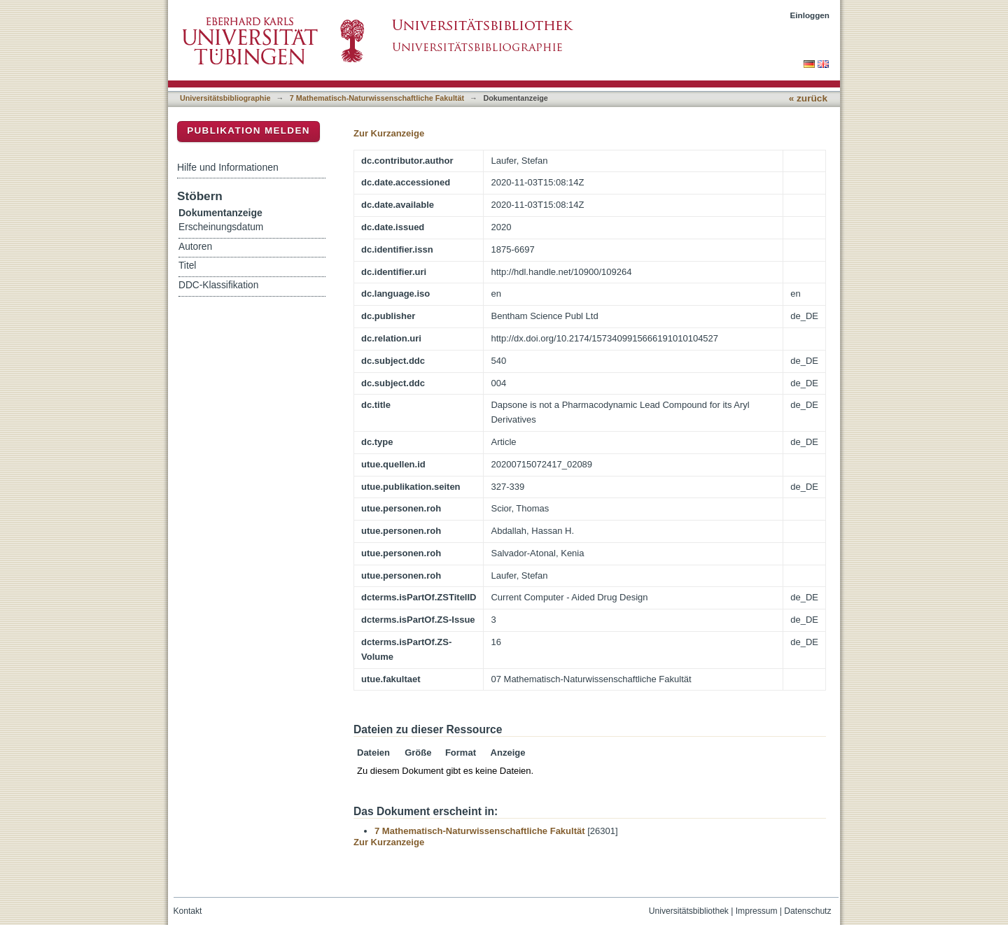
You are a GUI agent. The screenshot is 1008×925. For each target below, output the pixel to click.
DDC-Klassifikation (218, 285)
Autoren (195, 246)
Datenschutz (807, 911)
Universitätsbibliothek (689, 911)
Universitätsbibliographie (225, 98)
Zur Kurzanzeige (389, 133)
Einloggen (810, 15)
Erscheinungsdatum (220, 227)
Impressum (757, 911)
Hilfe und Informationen (228, 167)
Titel (187, 265)
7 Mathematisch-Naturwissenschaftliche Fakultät (377, 98)
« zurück (808, 98)
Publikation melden (248, 130)
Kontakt (188, 911)
